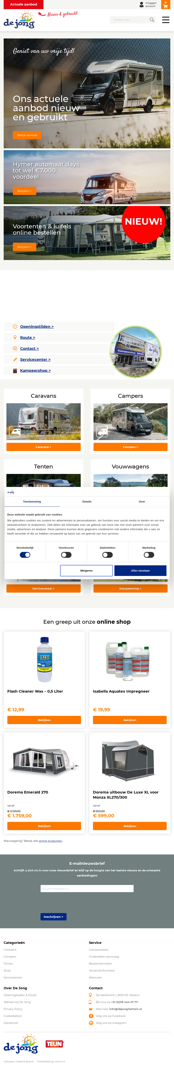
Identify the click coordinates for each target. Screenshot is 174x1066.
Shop (7, 970)
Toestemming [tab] (32, 501)
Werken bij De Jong (17, 1002)
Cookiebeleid (12, 1016)
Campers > (130, 447)
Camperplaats (98, 949)
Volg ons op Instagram (111, 1023)
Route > (24, 337)
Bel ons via (117, 1002)
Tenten (8, 963)
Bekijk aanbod (27, 135)
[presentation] (68, 903)
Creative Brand (24, 1061)
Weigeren (86, 570)
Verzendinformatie (101, 970)
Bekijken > (24, 191)
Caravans (10, 949)
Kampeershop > (32, 370)
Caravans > (43, 447)
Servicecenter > (32, 359)
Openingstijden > (33, 326)
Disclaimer (11, 1023)
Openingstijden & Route (20, 995)
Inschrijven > (53, 917)
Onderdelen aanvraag (104, 956)
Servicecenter (13, 977)
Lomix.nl (60, 1061)
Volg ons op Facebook (111, 1016)
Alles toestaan (140, 570)
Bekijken (44, 720)
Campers (10, 956)
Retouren (95, 977)
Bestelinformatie (100, 963)
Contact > (26, 348)
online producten (50, 841)
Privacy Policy (13, 1009)
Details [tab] (87, 501)
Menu (165, 19)
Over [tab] (142, 501)
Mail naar (119, 1009)
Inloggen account (151, 4)
